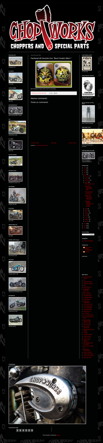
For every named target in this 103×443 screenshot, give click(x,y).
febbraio (87, 219)
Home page (53, 143)
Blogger (58, 435)
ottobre (87, 178)
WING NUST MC (87, 357)
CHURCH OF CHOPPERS (86, 302)
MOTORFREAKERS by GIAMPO (88, 343)
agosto (86, 182)
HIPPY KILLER (86, 323)
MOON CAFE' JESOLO (86, 340)
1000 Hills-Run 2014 (89, 184)
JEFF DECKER (87, 324)
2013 (85, 223)
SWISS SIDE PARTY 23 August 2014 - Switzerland (89, 197)
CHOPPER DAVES (87, 297)
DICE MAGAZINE (87, 309)
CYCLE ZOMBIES (87, 307)
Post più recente (35, 143)
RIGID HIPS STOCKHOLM (86, 350)
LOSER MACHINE (87, 334)
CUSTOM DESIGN (87, 304)
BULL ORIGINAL (87, 294)
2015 (85, 172)
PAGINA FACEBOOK (88, 241)
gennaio (87, 221)
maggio (87, 213)
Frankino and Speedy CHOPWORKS (88, 249)
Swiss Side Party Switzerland (89, 192)
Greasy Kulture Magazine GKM (87, 320)
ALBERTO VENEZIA (88, 283)
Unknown (87, 251)
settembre (87, 180)
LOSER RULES (87, 336)
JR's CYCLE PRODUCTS (86, 327)
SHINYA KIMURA (87, 352)
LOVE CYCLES (87, 338)
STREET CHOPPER (88, 354)
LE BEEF (85, 332)
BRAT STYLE (86, 292)
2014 (85, 174)
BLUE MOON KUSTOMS (86, 290)
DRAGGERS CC (87, 311)
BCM (84, 285)
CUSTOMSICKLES (87, 306)
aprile (86, 215)
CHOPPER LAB (87, 299)
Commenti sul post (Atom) (41, 145)
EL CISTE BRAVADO (88, 315)
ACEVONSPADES (87, 282)
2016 (85, 170)
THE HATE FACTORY (88, 355)
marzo (86, 217)
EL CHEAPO (86, 313)
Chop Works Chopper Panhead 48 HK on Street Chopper (89, 204)
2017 (85, 168)
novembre (87, 176)
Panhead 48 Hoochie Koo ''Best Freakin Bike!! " (88, 187)
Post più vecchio (72, 143)
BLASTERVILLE (87, 287)
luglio (86, 208)
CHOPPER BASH (87, 295)
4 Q (84, 280)
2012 (85, 225)
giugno (86, 210)
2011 (85, 228)
